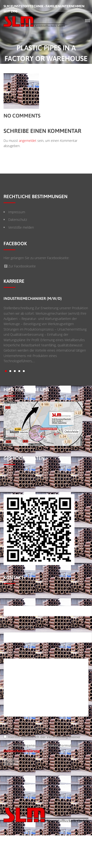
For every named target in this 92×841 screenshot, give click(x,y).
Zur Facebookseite (20, 266)
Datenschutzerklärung (22, 751)
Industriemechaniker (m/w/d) (33, 298)
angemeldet (27, 140)
